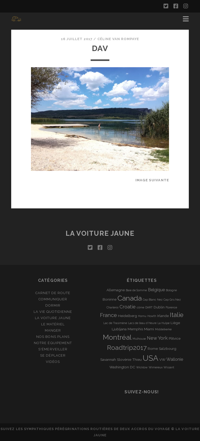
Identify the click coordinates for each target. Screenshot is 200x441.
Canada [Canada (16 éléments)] (129, 298)
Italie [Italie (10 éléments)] (176, 315)
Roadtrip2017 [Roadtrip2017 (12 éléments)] (127, 347)
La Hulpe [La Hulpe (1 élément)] (164, 323)
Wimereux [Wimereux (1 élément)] (155, 367)
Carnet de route (53, 293)
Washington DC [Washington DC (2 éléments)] (122, 367)
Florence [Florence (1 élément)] (171, 307)
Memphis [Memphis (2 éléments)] (135, 329)
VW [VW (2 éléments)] (162, 359)
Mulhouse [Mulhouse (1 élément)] (139, 338)
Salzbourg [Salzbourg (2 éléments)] (167, 348)
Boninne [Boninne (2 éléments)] (109, 299)
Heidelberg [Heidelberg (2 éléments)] (127, 316)
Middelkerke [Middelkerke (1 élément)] (163, 329)
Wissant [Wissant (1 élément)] (169, 367)
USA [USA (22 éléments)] (150, 358)
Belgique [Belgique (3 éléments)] (156, 289)
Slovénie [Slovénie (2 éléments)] (124, 359)
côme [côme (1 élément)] (140, 307)
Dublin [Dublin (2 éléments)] (159, 307)
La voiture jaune (100, 233)
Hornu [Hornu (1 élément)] (142, 316)
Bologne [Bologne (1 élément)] (171, 290)
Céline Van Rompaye (118, 39)
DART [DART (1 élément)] (149, 307)
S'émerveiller (52, 349)
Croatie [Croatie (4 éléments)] (128, 306)
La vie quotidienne (53, 312)
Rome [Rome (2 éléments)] (153, 348)
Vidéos (53, 362)
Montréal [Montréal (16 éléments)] (117, 337)
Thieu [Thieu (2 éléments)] (137, 359)
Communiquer (53, 299)
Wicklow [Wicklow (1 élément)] (142, 367)
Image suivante (152, 180)
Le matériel (53, 324)
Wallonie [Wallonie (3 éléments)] (174, 359)
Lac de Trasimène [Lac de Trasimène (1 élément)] (115, 323)
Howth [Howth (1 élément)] (151, 316)
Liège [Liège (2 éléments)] (175, 323)
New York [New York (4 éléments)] (157, 338)
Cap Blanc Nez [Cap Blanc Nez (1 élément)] (152, 299)
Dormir (52, 305)
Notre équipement (53, 343)
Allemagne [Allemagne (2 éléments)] (116, 290)
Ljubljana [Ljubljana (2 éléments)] (119, 329)
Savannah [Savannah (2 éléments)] (108, 359)
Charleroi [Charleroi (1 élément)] (112, 307)
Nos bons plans (53, 337)
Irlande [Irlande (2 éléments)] (163, 316)
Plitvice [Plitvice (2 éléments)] (174, 338)
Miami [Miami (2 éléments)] (149, 329)
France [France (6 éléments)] (108, 315)
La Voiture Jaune (53, 318)
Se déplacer (52, 355)
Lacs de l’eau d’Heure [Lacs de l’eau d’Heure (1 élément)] (142, 323)
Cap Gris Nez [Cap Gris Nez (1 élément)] (172, 299)
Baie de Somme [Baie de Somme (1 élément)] (136, 290)
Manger (53, 330)
